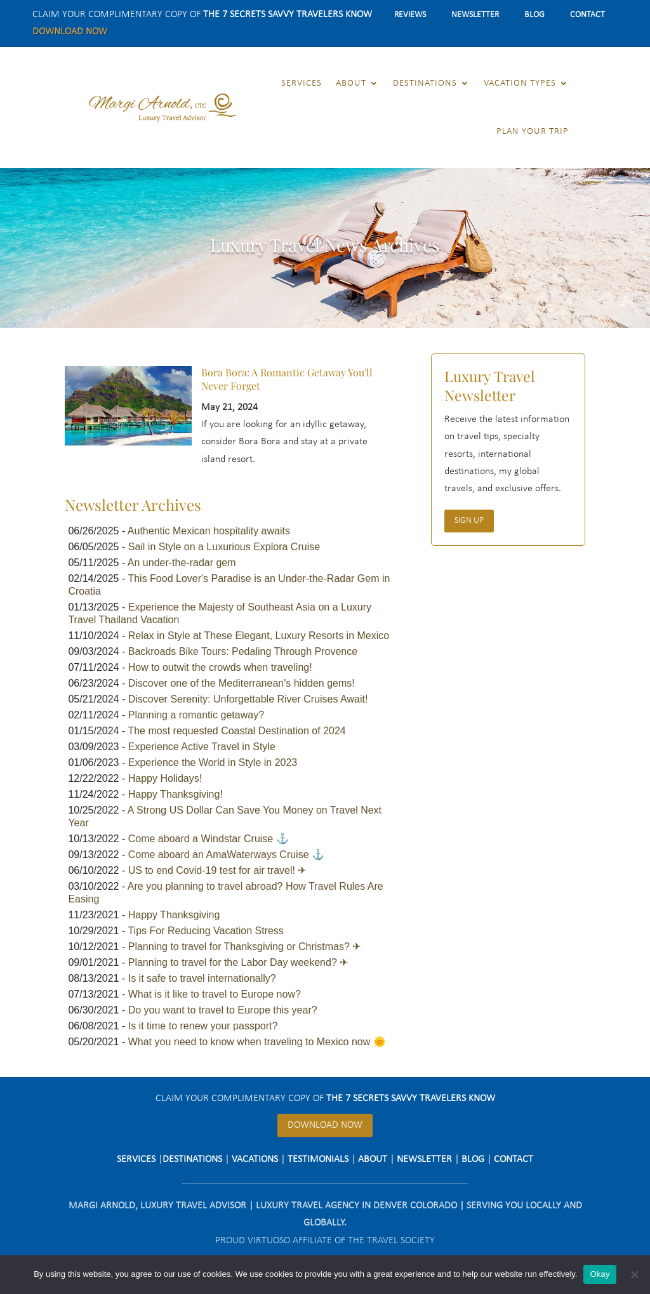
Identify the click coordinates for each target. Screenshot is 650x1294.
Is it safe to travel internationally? (202, 978)
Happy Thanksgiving (174, 914)
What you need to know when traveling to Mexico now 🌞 (257, 1041)
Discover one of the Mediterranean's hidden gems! (241, 683)
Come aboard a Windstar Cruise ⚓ (208, 838)
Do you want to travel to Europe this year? (222, 1010)
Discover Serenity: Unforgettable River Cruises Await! (248, 699)
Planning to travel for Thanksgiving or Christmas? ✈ (244, 946)
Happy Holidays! (165, 778)
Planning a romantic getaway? (196, 715)
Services (301, 83)
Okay (599, 1274)
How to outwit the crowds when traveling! (220, 667)
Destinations (425, 83)
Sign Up (469, 520)
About (351, 83)
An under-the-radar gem (182, 562)
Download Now (69, 32)
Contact (587, 15)
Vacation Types (520, 83)
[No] (634, 1274)
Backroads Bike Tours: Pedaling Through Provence (242, 651)
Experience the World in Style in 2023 (213, 762)
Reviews (410, 15)
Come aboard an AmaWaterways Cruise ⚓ (226, 854)
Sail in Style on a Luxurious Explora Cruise (224, 546)
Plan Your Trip (532, 131)
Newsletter (475, 15)
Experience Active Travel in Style (201, 746)
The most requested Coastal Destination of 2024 (236, 730)
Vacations (255, 1159)
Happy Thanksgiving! (175, 794)
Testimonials (318, 1159)
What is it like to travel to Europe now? (214, 994)
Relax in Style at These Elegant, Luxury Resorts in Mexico (258, 635)
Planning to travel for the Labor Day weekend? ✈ (238, 962)
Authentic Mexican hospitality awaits (209, 530)
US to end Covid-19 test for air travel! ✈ (217, 870)
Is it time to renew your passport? (203, 1025)
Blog (534, 15)
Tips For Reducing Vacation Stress (205, 930)
